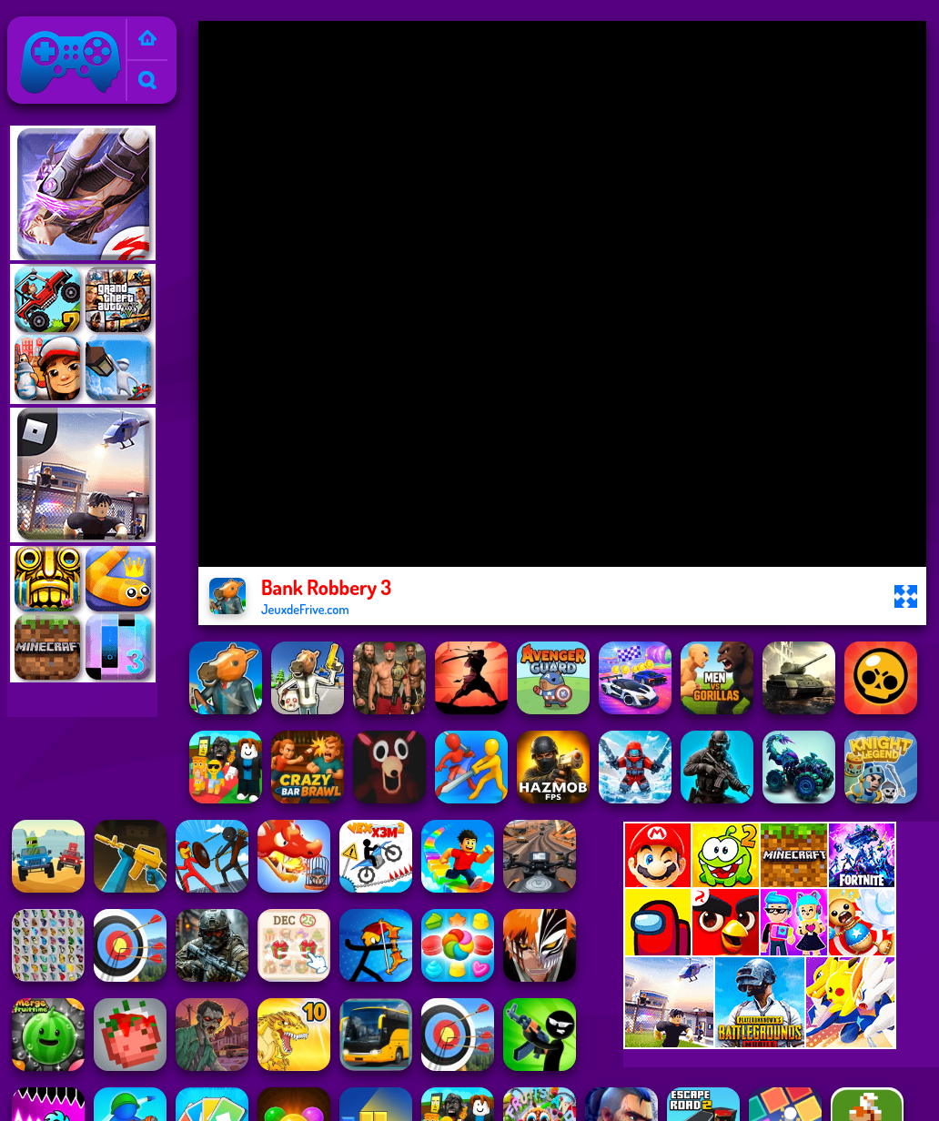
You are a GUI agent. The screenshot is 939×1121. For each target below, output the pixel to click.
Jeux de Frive (52, 28)
